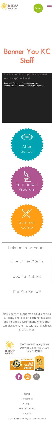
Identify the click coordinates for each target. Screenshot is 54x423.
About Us (27, 413)
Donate (38, 8)
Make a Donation (27, 408)
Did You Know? (27, 291)
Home (27, 393)
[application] (27, 98)
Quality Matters (27, 276)
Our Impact (27, 403)
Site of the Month (27, 261)
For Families (27, 398)
